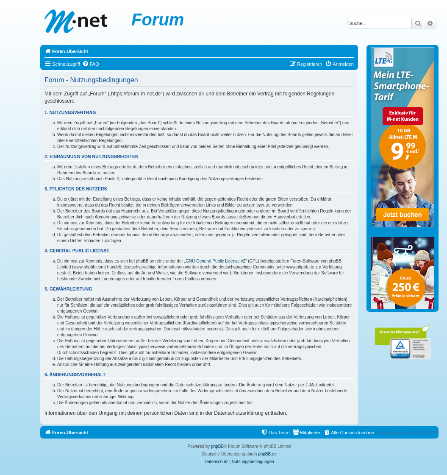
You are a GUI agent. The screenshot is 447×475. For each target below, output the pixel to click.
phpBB (217, 446)
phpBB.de (267, 454)
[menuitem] (90, 64)
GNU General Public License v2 (215, 261)
